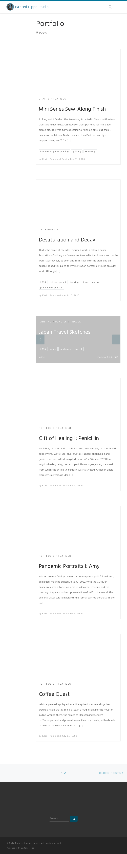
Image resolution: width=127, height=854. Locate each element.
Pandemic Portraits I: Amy (69, 566)
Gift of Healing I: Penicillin (69, 438)
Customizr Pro (27, 848)
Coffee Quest (54, 694)
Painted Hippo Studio (27, 843)
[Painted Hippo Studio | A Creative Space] (10, 6)
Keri (44, 159)
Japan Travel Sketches (64, 332)
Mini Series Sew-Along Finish (72, 109)
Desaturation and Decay (67, 240)
